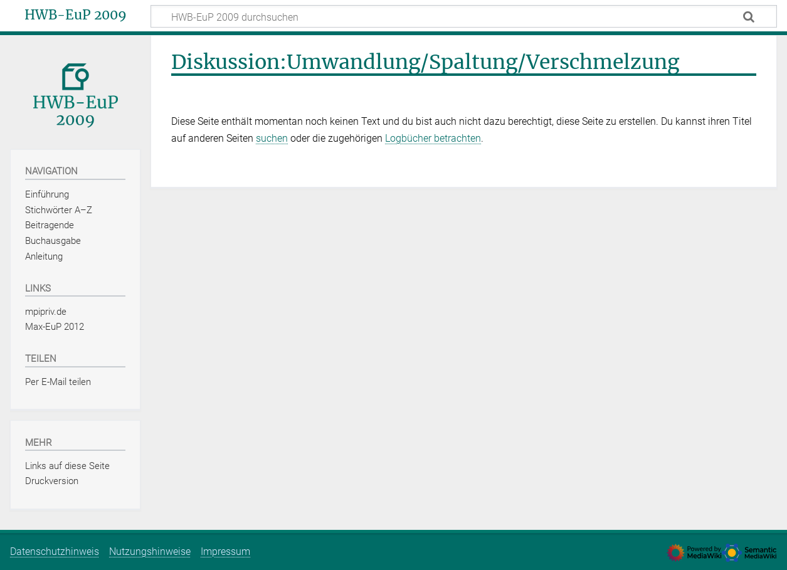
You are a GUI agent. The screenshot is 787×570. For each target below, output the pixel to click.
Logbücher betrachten (433, 138)
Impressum (225, 551)
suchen (272, 138)
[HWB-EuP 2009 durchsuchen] (463, 16)
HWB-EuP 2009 (75, 15)
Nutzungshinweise (150, 551)
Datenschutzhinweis (54, 551)
